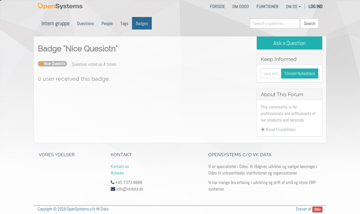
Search (309, 23)
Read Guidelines (280, 129)
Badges (142, 23)
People (107, 23)
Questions (85, 23)
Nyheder (117, 173)
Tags (124, 23)
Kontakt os (120, 166)
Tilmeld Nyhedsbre (299, 73)
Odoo (317, 209)
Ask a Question (290, 43)
